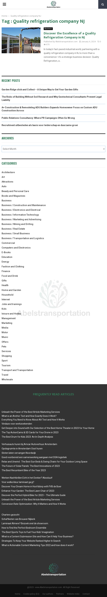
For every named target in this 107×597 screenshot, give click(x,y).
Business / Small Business (16, 233)
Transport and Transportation (17, 370)
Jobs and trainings (12, 304)
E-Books (6, 252)
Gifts (4, 280)
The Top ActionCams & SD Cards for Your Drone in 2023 (30, 432)
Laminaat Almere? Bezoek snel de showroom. (25, 523)
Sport (4, 360)
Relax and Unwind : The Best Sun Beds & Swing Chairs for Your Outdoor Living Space (44, 461)
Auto (4, 186)
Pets (4, 346)
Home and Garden (11, 290)
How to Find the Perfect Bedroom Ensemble (24, 527)
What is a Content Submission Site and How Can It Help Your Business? (37, 536)
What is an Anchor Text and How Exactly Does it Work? (29, 416)
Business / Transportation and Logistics (23, 238)
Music (5, 337)
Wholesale (7, 379)
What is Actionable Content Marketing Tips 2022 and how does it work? (38, 545)
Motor (5, 332)
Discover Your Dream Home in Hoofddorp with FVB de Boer (31, 486)
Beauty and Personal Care (15, 191)
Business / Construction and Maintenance (24, 205)
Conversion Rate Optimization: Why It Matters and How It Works (34, 504)
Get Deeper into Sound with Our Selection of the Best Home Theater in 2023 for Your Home (48, 428)
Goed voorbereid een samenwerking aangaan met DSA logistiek (34, 457)
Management (9, 318)
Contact (86, 594)
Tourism (6, 365)
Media (5, 327)
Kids (4, 309)
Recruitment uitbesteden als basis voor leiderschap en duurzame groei (40, 125)
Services (6, 351)
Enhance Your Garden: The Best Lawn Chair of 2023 (28, 491)
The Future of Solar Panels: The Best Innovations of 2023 (31, 466)
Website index (73, 594)
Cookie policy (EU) (31, 594)
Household (7, 294)
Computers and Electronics (16, 247)
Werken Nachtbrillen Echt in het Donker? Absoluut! (27, 477)
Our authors (47, 594)
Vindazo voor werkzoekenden (17, 423)
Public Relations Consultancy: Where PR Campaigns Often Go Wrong (38, 118)
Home (17, 594)
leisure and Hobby (11, 313)
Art (3, 177)
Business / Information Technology (20, 214)
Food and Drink (10, 276)
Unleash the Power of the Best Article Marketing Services (31, 412)
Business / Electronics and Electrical (21, 210)
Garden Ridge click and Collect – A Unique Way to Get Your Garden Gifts (40, 89)
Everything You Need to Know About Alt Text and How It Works (33, 419)
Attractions (7, 181)
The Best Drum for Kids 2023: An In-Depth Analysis (27, 436)
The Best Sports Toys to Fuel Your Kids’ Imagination (28, 532)
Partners (60, 594)
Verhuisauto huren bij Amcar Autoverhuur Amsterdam (29, 444)
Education (7, 257)
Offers (5, 342)
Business (48, 29)
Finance (6, 271)
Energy (5, 261)
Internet (6, 299)
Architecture (8, 172)
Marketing (7, 323)
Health (5, 285)
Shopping (7, 356)
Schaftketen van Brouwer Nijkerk (18, 519)
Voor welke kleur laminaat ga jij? (18, 482)
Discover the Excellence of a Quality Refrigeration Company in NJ (70, 35)
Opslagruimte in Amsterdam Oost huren (22, 448)
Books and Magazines (13, 196)
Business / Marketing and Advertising (21, 219)
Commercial (8, 243)
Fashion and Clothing (13, 266)
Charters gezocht (10, 514)
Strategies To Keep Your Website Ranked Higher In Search (31, 541)
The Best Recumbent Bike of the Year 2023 (24, 470)
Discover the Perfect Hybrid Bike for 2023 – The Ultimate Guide (34, 495)
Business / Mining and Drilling (17, 224)
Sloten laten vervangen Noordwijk (19, 453)
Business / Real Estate (13, 229)
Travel (5, 375)
